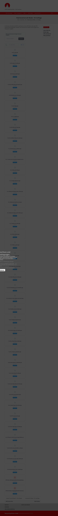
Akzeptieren (29, 267)
